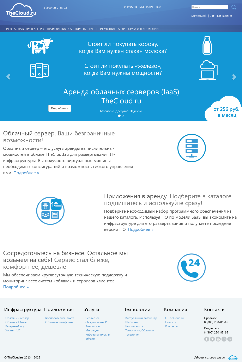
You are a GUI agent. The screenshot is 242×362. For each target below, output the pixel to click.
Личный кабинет (221, 16)
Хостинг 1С (12, 330)
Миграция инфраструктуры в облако (97, 334)
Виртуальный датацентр (141, 318)
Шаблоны (131, 322)
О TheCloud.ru (174, 318)
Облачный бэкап (16, 322)
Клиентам (153, 7)
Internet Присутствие (99, 29)
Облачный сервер (17, 318)
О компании (134, 7)
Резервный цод (15, 326)
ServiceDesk (199, 16)
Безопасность (134, 326)
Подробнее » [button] (59, 108)
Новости (170, 322)
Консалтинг (92, 326)
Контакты (171, 326)
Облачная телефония (59, 322)
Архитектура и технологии (138, 29)
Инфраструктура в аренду (25, 29)
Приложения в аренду (64, 29)
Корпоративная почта (59, 318)
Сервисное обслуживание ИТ (97, 320)
